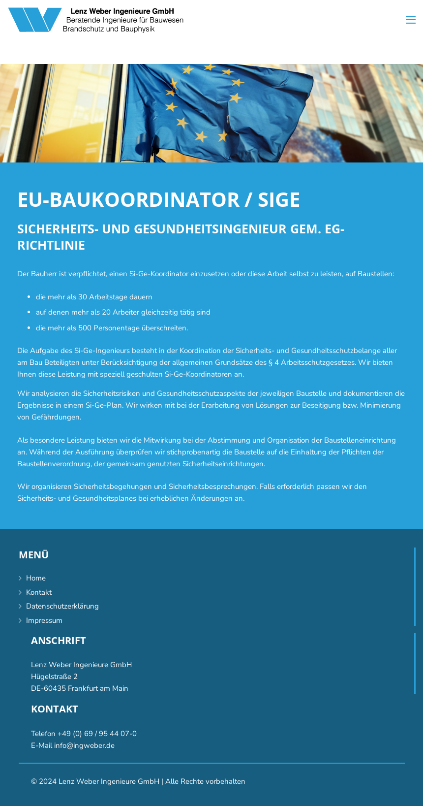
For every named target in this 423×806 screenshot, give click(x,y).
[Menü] (411, 19)
